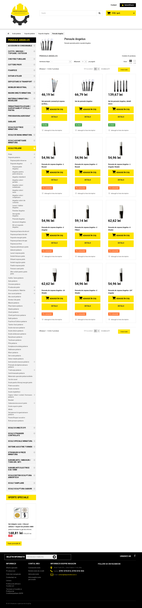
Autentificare (128, 5)
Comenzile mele (34, 568)
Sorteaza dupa (44, 61)
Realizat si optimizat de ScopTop (21, 603)
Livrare (8, 580)
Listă (134, 62)
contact (114, 5)
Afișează (77, 61)
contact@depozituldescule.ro (67, 574)
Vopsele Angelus (43, 33)
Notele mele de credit (36, 571)
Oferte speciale (18, 497)
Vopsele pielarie (29, 33)
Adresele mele (33, 574)
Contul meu (34, 564)
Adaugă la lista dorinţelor (53, 130)
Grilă (130, 62)
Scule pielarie (16, 33)
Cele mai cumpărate (13, 574)
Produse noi (10, 571)
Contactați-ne (11, 577)
